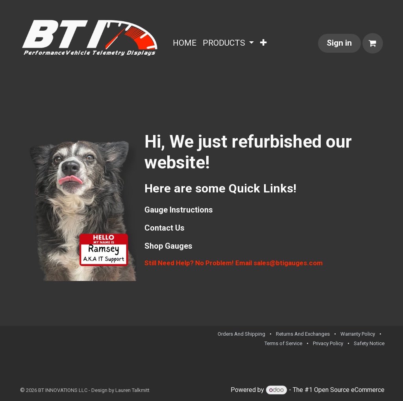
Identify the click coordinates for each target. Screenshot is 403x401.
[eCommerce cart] (372, 43)
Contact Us (164, 228)
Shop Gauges (168, 246)
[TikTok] (379, 366)
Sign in (339, 43)
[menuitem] (185, 43)
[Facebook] (367, 366)
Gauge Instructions (178, 209)
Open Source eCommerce (349, 390)
